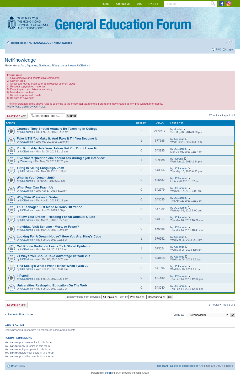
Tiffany (55, 65)
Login (229, 49)
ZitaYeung (44, 65)
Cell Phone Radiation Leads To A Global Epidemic (54, 246)
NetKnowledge (63, 42)
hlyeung (178, 158)
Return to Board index (20, 314)
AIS (139, 3)
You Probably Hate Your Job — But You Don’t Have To (57, 148)
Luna (64, 65)
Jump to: (179, 314)
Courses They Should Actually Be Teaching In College (57, 128)
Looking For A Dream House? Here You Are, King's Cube (59, 236)
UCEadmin (83, 65)
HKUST (153, 3)
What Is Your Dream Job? (36, 177)
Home (105, 3)
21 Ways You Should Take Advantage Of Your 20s (53, 256)
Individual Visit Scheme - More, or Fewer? (48, 226)
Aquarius (32, 65)
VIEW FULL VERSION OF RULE (26, 106)
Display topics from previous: (92, 296)
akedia (177, 129)
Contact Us (123, 3)
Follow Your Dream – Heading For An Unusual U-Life (56, 217)
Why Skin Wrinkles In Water (37, 197)
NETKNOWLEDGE (40, 42)
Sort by (132, 296)
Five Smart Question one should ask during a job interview (61, 158)
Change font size (229, 42)
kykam (72, 65)
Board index (19, 42)
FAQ (218, 49)
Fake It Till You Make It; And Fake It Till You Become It (57, 138)
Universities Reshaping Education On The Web (52, 285)
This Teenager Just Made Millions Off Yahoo (49, 207)
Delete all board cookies (184, 365)
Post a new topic (16, 116)
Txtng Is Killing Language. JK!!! (40, 168)
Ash (23, 65)
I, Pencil (23, 275)
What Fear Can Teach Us (35, 187)
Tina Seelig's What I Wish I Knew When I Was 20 (52, 266)
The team (162, 365)
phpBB (108, 373)
